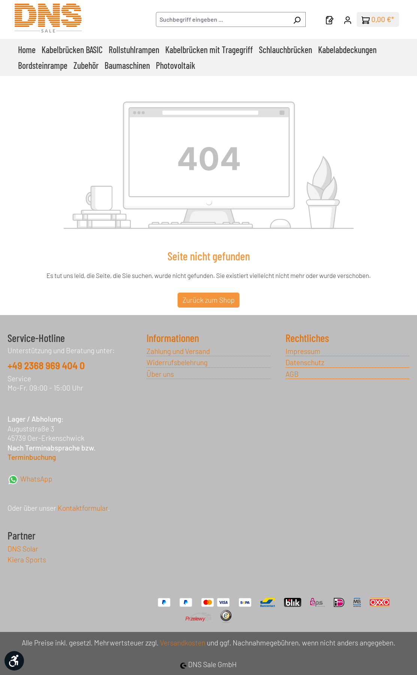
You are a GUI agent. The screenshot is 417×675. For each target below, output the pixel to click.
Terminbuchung (31, 457)
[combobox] (222, 19)
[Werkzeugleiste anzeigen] (14, 661)
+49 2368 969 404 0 (46, 366)
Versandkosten (182, 642)
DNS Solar (22, 548)
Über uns (160, 374)
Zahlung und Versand (178, 351)
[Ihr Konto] (348, 19)
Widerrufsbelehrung (177, 362)
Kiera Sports (26, 559)
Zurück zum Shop (208, 300)
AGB (292, 374)
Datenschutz (304, 362)
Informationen (172, 338)
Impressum (302, 351)
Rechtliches (307, 338)
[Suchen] (297, 19)
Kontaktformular (83, 508)
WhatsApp (29, 478)
